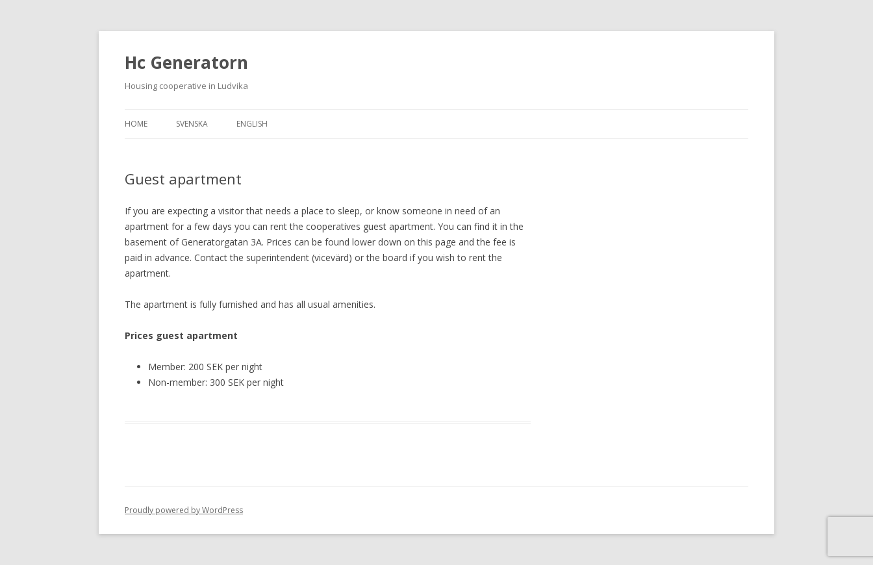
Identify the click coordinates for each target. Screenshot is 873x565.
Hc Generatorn (186, 62)
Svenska (192, 123)
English (252, 123)
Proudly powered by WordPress (184, 510)
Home (136, 123)
